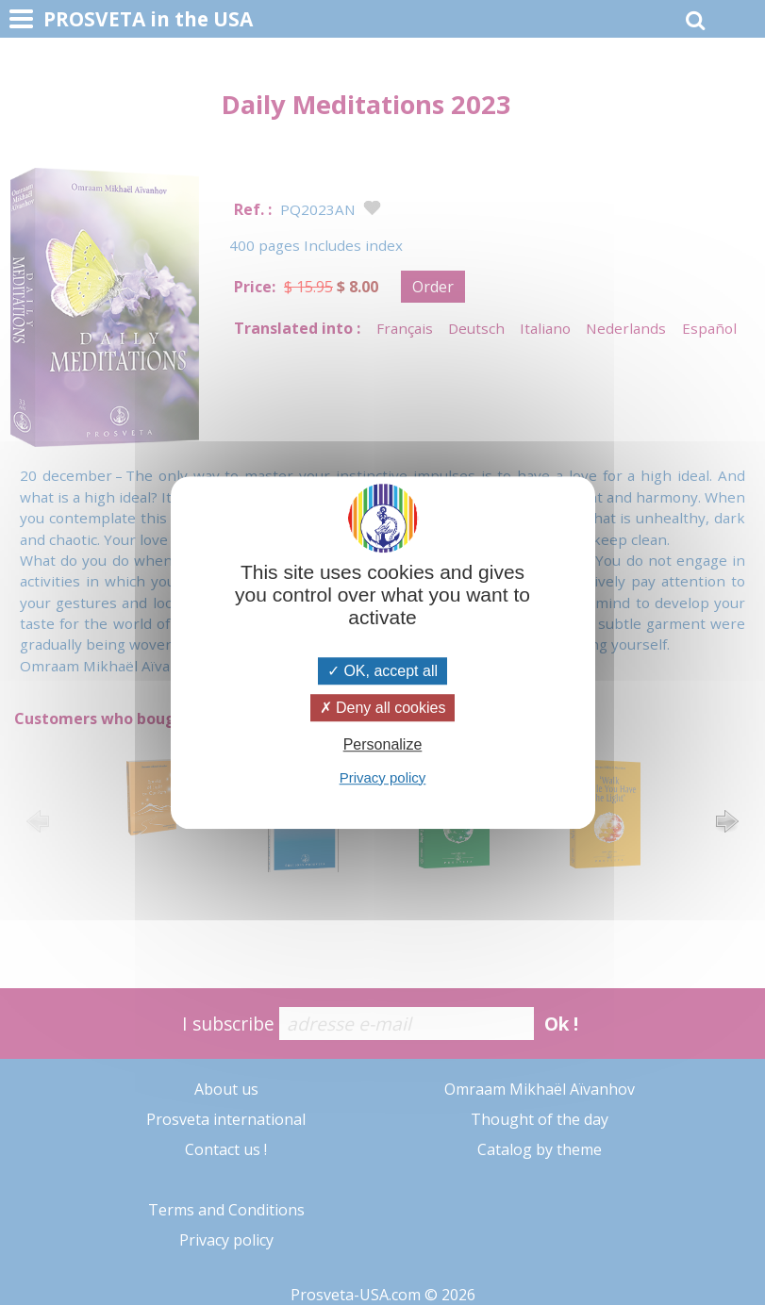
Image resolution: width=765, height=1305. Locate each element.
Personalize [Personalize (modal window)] (383, 745)
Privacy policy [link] (383, 777)
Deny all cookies (383, 708)
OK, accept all (382, 671)
